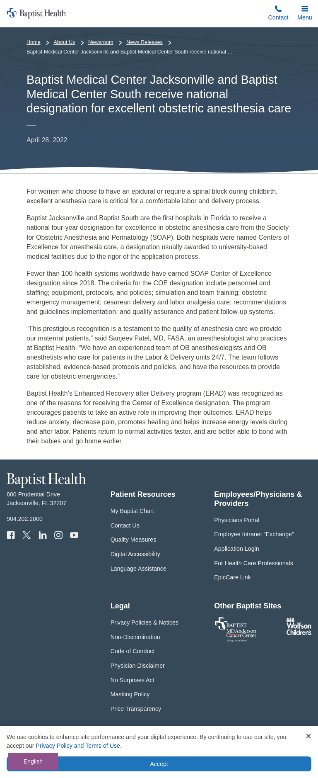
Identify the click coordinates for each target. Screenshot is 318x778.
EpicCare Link (232, 577)
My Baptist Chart (132, 511)
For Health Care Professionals (253, 563)
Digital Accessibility (135, 554)
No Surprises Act (132, 680)
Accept (159, 764)
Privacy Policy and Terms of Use (78, 745)
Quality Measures (134, 539)
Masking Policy (130, 694)
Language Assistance (138, 568)
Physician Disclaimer (138, 665)
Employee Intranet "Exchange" (254, 534)
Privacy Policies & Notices (144, 622)
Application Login (236, 548)
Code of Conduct (133, 651)
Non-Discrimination (135, 637)
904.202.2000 (25, 518)
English (33, 761)
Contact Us (125, 525)
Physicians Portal (236, 520)
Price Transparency (136, 708)
